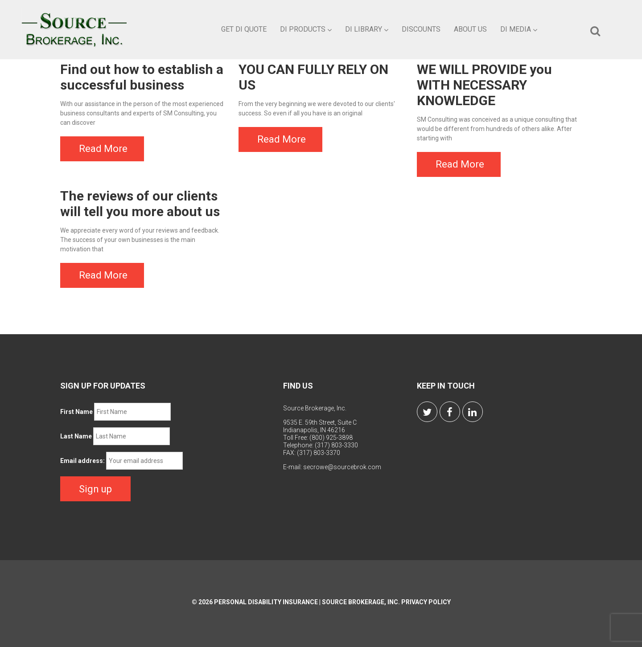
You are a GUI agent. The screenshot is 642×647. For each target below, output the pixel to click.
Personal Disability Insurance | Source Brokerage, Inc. (307, 602)
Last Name (76, 436)
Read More (103, 148)
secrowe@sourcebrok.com (342, 467)
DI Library (366, 29)
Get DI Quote (244, 29)
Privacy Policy (426, 602)
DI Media (518, 29)
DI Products (306, 29)
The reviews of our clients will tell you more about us (140, 203)
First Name (76, 411)
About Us (470, 29)
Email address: (82, 460)
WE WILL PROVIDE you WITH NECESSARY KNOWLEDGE (484, 84)
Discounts (421, 29)
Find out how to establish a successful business (141, 77)
